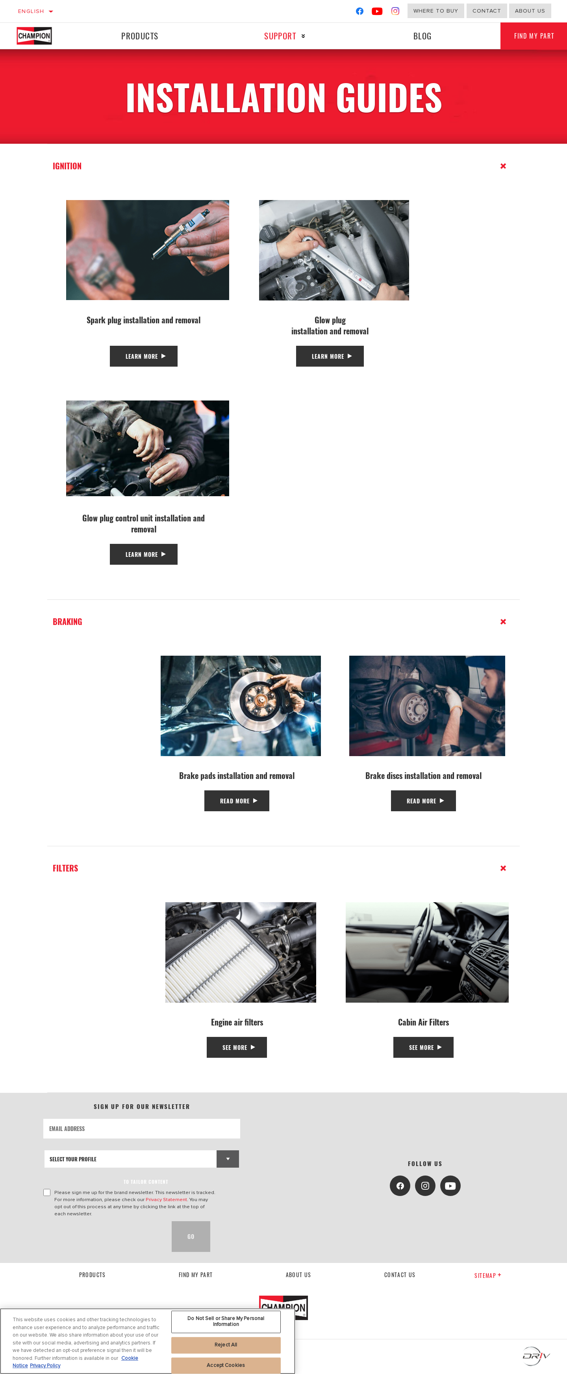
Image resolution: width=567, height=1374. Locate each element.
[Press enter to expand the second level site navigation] (301, 36)
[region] (147, 1341)
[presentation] (103, 1236)
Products (139, 36)
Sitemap (488, 1275)
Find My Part (196, 1274)
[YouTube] (377, 12)
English (31, 11)
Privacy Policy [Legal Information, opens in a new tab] (45, 1366)
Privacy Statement (166, 1199)
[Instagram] (395, 12)
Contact (486, 10)
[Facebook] (360, 12)
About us (298, 1274)
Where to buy (435, 10)
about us (530, 10)
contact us (400, 1274)
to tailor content (146, 1181)
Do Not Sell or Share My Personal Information (225, 1321)
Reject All (226, 1345)
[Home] (42, 36)
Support (278, 36)
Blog (419, 36)
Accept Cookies (226, 1365)
